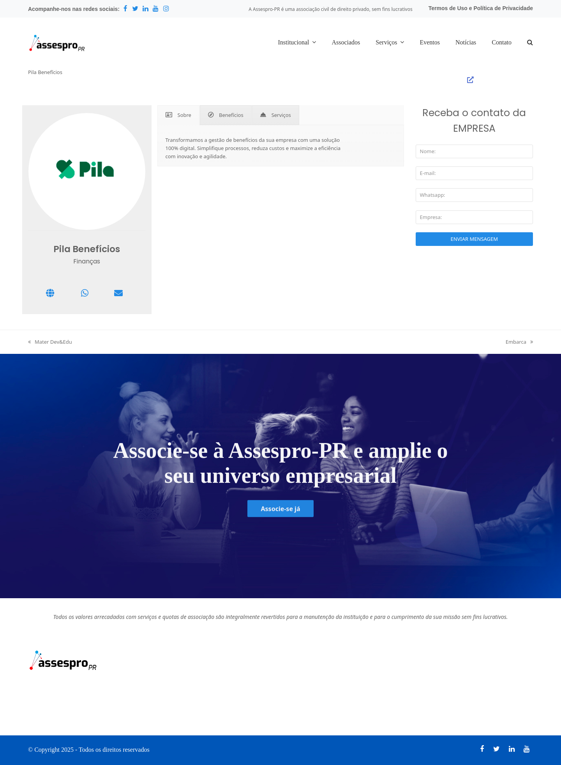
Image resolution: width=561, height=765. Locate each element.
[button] (530, 43)
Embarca (519, 341)
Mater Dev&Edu (50, 341)
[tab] (178, 115)
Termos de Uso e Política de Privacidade (481, 8)
